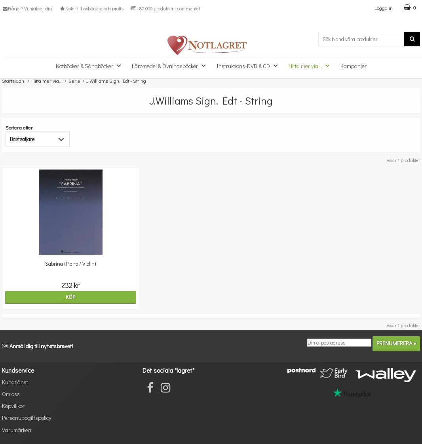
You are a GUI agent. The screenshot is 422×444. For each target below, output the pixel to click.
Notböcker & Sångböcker (90, 65)
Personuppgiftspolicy (26, 417)
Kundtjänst (15, 382)
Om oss (11, 394)
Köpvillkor (13, 406)
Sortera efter (19, 127)
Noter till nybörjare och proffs (91, 8)
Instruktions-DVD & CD (249, 65)
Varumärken (16, 430)
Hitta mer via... (311, 65)
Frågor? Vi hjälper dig (27, 8)
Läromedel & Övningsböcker (171, 65)
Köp (70, 297)
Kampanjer (353, 66)
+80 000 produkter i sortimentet (165, 8)
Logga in (383, 7)
